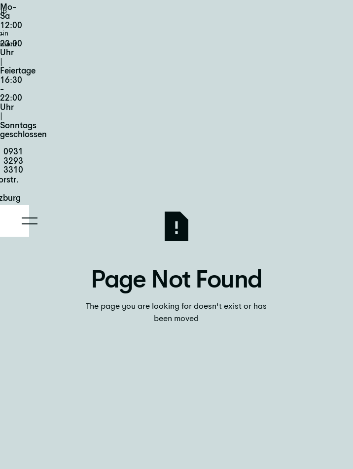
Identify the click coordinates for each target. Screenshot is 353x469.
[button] (29, 221)
